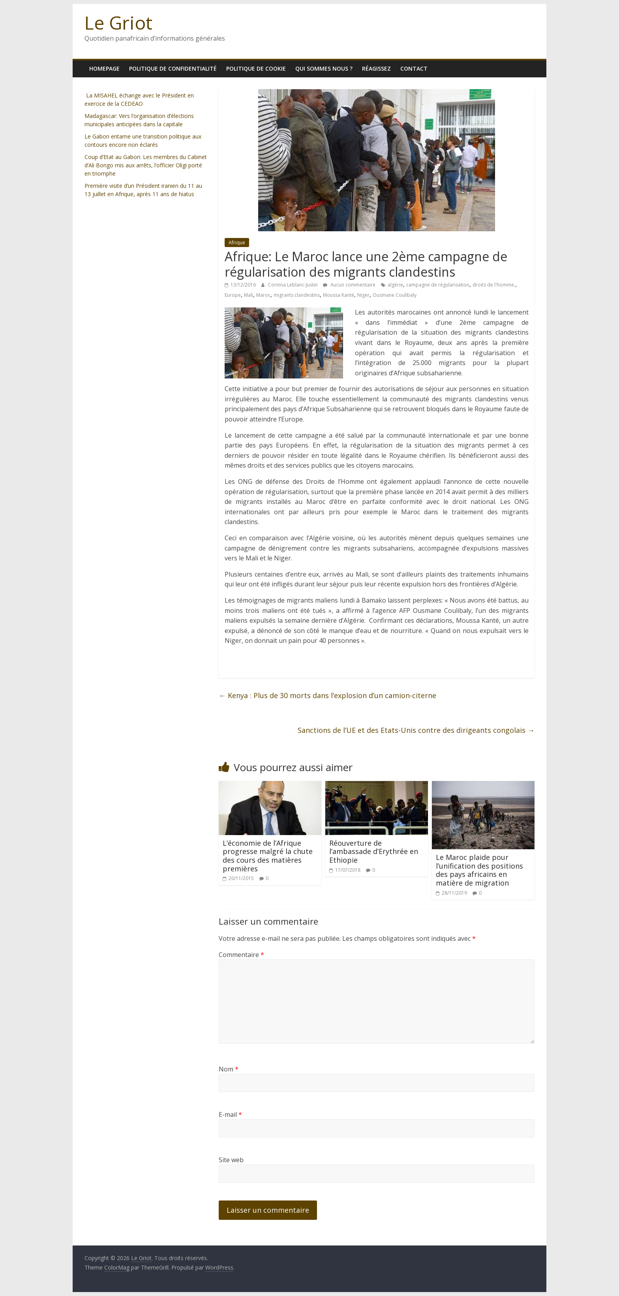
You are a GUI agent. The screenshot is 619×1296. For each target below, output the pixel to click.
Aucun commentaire (349, 284)
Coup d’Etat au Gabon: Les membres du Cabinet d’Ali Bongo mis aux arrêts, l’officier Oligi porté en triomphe (145, 165)
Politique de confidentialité (173, 68)
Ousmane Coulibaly (394, 295)
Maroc (263, 295)
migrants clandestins (297, 295)
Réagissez (376, 68)
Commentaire (241, 954)
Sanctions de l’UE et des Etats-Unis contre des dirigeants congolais (416, 730)
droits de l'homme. (494, 284)
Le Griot (118, 22)
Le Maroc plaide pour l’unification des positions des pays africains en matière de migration (479, 870)
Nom (228, 1069)
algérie (395, 284)
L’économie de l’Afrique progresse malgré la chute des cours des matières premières (268, 855)
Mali (248, 295)
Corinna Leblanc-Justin (293, 284)
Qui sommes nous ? (324, 68)
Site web (231, 1160)
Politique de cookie (256, 68)
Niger (363, 295)
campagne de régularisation (437, 284)
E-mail (230, 1114)
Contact (414, 68)
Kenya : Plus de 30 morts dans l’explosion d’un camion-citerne (327, 695)
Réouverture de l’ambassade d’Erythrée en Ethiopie (373, 851)
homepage (104, 68)
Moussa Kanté (338, 295)
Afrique (237, 242)
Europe (233, 295)
